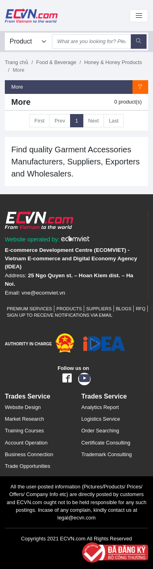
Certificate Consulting (105, 443)
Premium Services (29, 308)
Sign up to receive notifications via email (59, 315)
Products (69, 308)
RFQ (140, 308)
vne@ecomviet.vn (43, 293)
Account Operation (26, 443)
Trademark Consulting (106, 454)
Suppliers (99, 308)
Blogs (124, 308)
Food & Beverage (56, 62)
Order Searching (100, 431)
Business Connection (29, 454)
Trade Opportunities (27, 466)
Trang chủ (16, 62)
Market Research (24, 419)
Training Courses (24, 431)
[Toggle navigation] (139, 15)
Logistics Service (100, 419)
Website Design (23, 407)
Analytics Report (100, 407)
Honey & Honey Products (113, 62)
